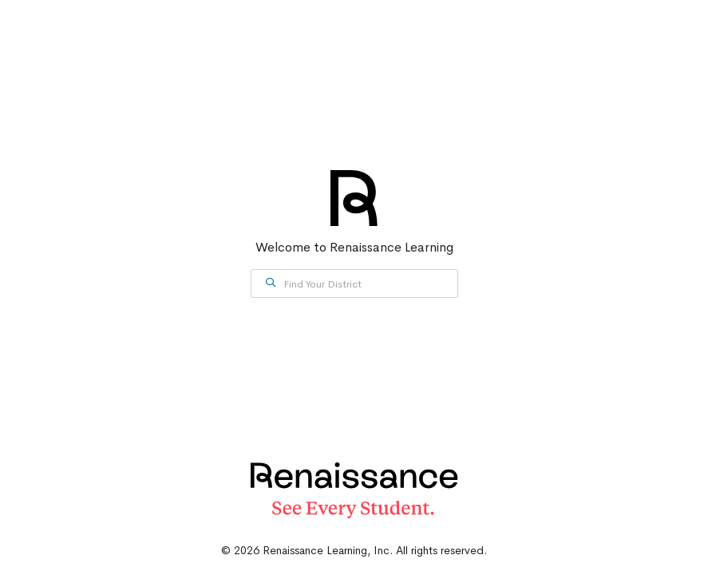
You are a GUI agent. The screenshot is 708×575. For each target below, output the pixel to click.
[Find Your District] (354, 283)
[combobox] (354, 283)
